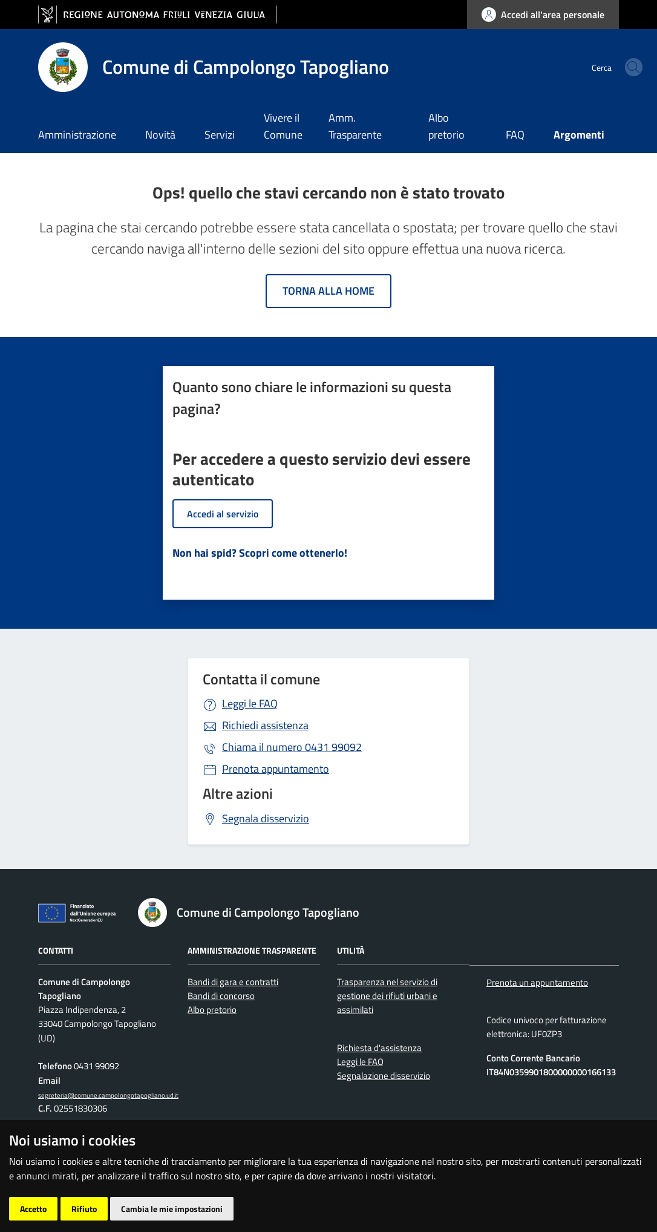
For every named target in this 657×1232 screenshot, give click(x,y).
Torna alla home (328, 291)
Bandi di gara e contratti (233, 982)
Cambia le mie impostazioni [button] (172, 1208)
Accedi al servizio (222, 513)
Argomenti (579, 134)
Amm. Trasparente (355, 126)
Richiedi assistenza (265, 725)
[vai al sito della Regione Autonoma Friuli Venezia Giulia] (157, 14)
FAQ (515, 134)
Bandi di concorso (221, 996)
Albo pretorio (446, 126)
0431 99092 (292, 747)
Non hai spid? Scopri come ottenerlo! (259, 553)
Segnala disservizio (265, 818)
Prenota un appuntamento (537, 982)
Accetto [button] (33, 1208)
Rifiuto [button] (84, 1208)
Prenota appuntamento (275, 769)
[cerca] (604, 67)
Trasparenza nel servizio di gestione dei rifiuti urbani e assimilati (387, 996)
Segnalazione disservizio (383, 1076)
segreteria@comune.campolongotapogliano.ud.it (108, 1095)
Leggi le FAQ (250, 703)
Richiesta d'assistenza (379, 1048)
